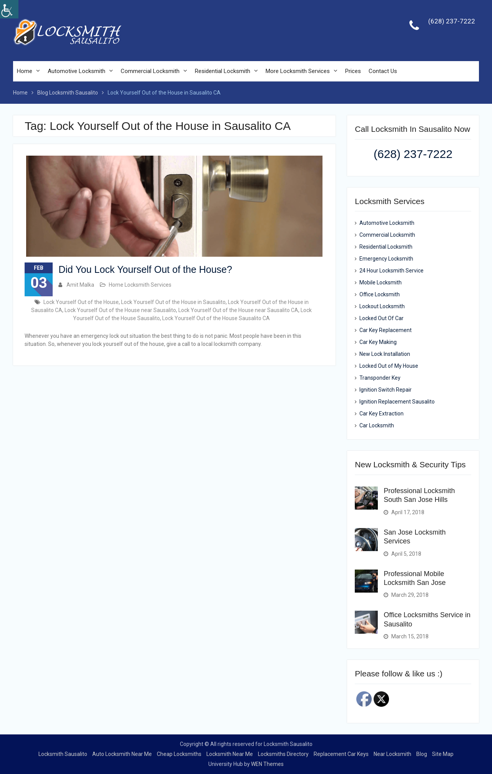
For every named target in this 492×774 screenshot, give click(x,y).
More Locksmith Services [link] (298, 71)
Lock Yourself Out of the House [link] (81, 302)
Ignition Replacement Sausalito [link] (397, 402)
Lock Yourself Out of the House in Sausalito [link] (173, 302)
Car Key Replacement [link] (385, 330)
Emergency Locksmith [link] (386, 259)
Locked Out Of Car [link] (381, 319)
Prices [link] (353, 71)
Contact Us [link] (383, 71)
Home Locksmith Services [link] (140, 285)
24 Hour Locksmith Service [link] (391, 271)
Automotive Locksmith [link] (76, 71)
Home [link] (24, 71)
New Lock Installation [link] (384, 354)
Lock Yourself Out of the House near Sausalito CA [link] (238, 310)
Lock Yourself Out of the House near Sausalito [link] (120, 310)
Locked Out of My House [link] (388, 366)
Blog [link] (421, 754)
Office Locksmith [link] (379, 295)
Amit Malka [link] (80, 285)
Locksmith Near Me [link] (229, 754)
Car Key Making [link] (378, 342)
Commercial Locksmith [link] (150, 71)
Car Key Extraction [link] (381, 414)
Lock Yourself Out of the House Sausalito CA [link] (216, 318)
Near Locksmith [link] (392, 754)
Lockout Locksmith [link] (382, 307)
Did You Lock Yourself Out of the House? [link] (145, 269)
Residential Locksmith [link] (222, 71)
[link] (9, 9)
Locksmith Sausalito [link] (62, 754)
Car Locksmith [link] (376, 426)
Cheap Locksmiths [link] (179, 754)
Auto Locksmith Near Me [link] (122, 754)
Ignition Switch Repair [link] (385, 390)
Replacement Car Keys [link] (341, 754)
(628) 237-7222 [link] (451, 21)
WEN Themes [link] (267, 764)
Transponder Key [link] (380, 378)
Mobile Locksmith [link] (380, 283)
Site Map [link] (443, 754)
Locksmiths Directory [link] (283, 754)
